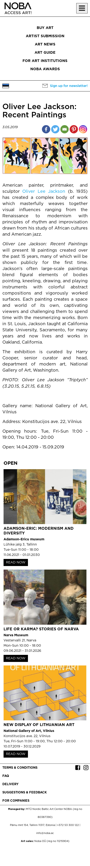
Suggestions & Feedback (24, 792)
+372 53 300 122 (68, 825)
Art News (45, 44)
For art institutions (45, 60)
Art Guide (45, 52)
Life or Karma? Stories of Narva (41, 629)
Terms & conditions (19, 768)
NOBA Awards (45, 69)
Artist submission (45, 36)
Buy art (45, 27)
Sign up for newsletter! (69, 86)
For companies (15, 801)
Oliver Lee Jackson (43, 191)
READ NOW (16, 562)
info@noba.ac (45, 833)
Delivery (10, 784)
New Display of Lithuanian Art (39, 725)
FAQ (5, 776)
